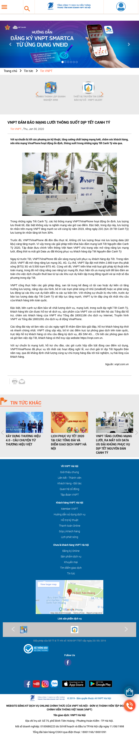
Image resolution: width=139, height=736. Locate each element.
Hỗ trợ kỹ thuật (69, 520)
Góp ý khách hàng (69, 531)
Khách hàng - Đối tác (69, 483)
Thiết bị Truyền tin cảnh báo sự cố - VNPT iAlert (88, 98)
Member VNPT (69, 508)
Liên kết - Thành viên (69, 477)
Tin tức (28, 71)
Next (102, 94)
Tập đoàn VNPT (69, 494)
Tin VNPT (46, 71)
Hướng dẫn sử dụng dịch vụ (69, 514)
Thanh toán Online (69, 525)
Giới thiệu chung (69, 472)
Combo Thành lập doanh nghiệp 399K (51, 98)
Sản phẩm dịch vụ (71, 556)
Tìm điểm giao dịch (71, 567)
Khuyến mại (71, 562)
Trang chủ (10, 71)
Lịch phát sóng (69, 537)
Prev (37, 94)
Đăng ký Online (70, 551)
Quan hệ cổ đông (69, 489)
